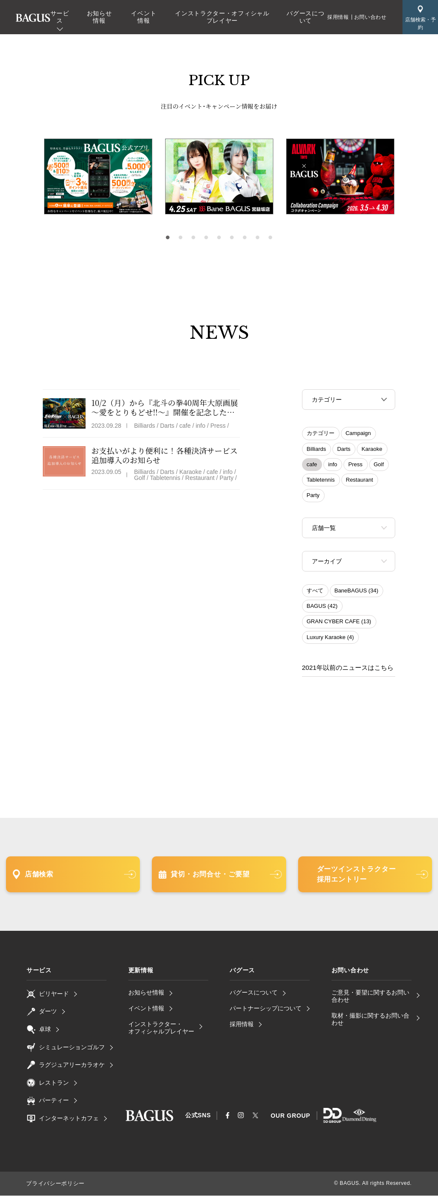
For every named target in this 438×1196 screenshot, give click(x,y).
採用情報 (338, 17)
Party (313, 496)
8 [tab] (257, 238)
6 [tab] (232, 238)
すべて (315, 593)
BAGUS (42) (322, 608)
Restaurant (359, 480)
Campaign (358, 434)
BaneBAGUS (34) (356, 593)
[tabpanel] (219, 177)
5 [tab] (219, 238)
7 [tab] (244, 238)
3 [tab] (193, 238)
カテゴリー (320, 434)
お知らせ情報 (99, 17)
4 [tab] (206, 238)
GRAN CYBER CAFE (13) (339, 624)
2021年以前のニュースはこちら (344, 669)
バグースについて (305, 17)
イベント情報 (143, 17)
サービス (59, 17)
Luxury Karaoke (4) (330, 639)
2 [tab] (180, 238)
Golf (379, 465)
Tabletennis (321, 480)
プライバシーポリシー (53, 1184)
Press (355, 465)
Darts (343, 450)
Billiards (316, 450)
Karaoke (371, 450)
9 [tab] (270, 238)
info (332, 465)
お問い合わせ (370, 17)
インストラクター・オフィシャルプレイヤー (222, 17)
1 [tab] (167, 238)
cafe (312, 465)
